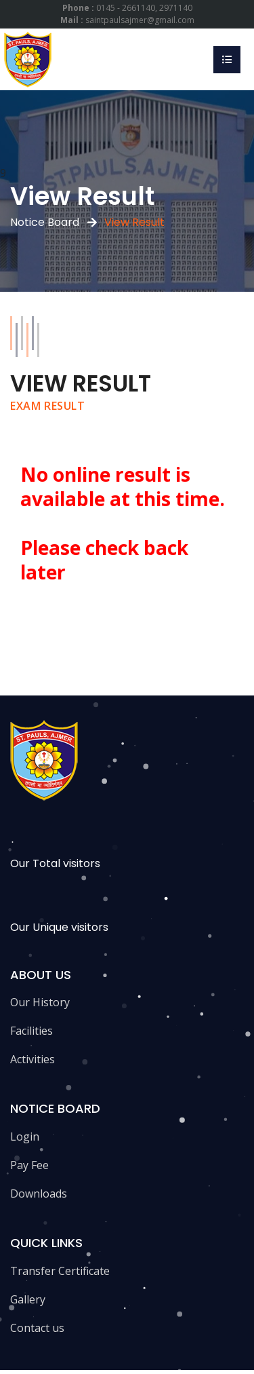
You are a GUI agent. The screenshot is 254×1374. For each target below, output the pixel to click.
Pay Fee (29, 1165)
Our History (40, 1002)
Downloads (38, 1193)
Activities (32, 1059)
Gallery (27, 1299)
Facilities (31, 1030)
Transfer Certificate (60, 1270)
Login (24, 1136)
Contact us (37, 1327)
